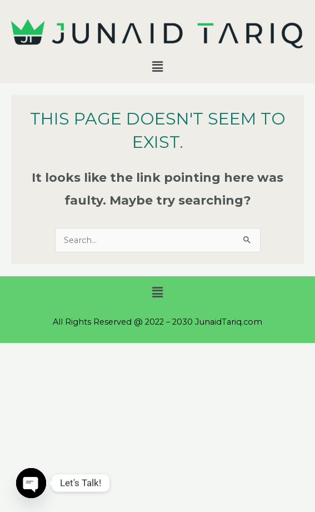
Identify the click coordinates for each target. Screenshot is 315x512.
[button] (157, 66)
